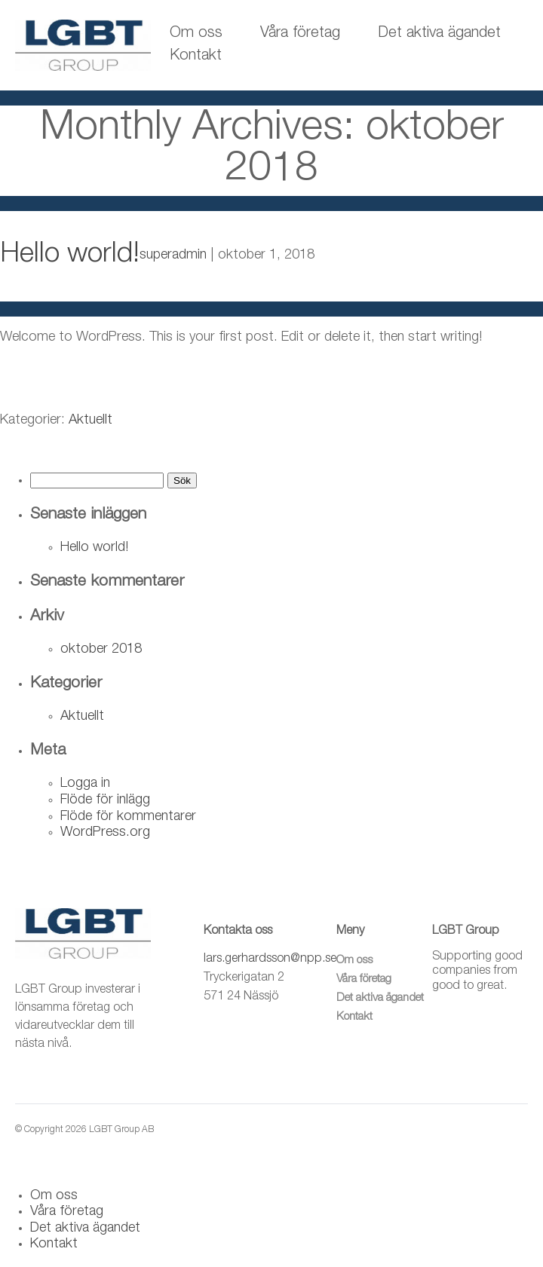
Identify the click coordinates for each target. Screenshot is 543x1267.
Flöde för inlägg (105, 800)
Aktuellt (90, 420)
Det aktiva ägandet (439, 33)
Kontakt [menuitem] (54, 1244)
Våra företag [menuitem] (66, 1212)
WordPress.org (105, 833)
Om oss (196, 33)
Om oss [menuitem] (54, 1196)
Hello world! (70, 256)
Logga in (85, 784)
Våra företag (300, 33)
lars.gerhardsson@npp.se (270, 959)
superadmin (173, 255)
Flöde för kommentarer (128, 817)
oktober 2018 (101, 649)
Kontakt (196, 56)
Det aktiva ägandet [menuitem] (85, 1228)
